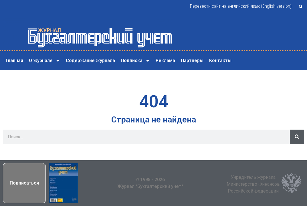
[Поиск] (297, 137)
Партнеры (192, 60)
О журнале (44, 61)
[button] (300, 6)
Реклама (165, 60)
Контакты (220, 60)
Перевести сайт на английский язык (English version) (241, 6)
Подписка (135, 61)
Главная (14, 60)
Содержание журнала (90, 60)
